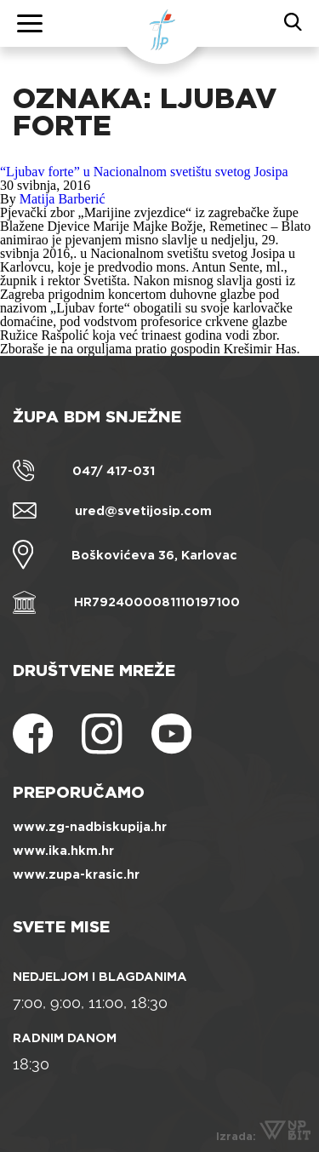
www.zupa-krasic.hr (76, 874)
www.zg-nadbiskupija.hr (90, 827)
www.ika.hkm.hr (63, 850)
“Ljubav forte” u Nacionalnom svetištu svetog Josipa (144, 171)
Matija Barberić (62, 199)
